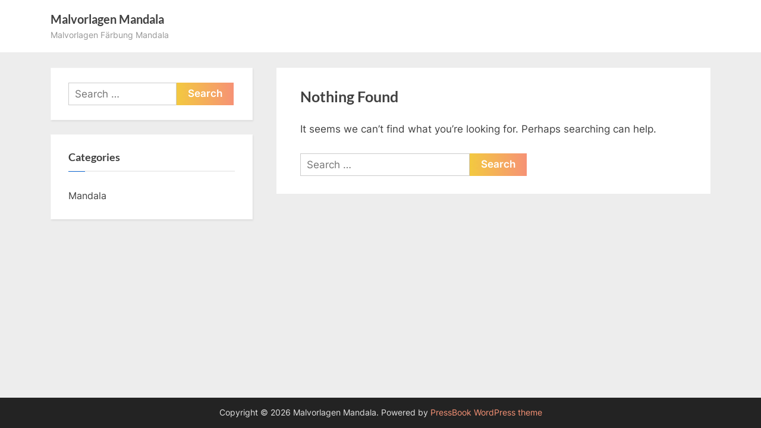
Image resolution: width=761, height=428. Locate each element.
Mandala (87, 196)
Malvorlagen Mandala (107, 19)
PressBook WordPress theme (486, 412)
